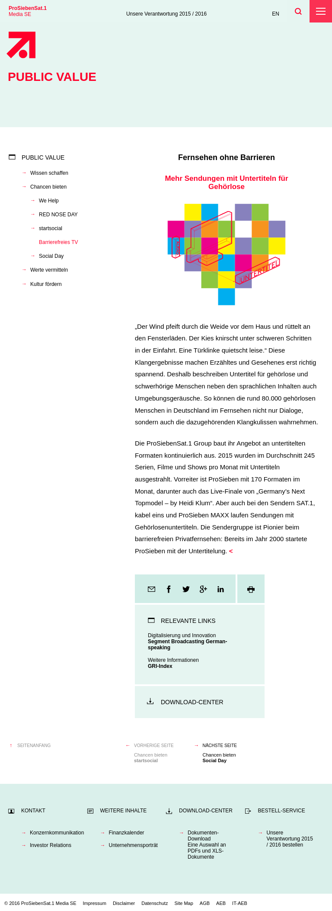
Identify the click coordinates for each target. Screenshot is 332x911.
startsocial (50, 228)
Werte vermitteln (49, 270)
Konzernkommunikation (54, 833)
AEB (221, 903)
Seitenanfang (34, 745)
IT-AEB (239, 903)
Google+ (204, 588)
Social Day (51, 256)
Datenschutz (154, 903)
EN (275, 14)
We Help (49, 201)
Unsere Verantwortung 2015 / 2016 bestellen (290, 839)
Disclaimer (124, 903)
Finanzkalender (126, 833)
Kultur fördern (46, 284)
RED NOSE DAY (58, 215)
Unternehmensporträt (133, 845)
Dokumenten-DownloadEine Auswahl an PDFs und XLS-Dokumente (207, 845)
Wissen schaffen (49, 173)
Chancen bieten (48, 187)
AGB (205, 903)
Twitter (186, 588)
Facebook (169, 588)
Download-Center (192, 702)
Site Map (183, 903)
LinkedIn (221, 588)
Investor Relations (50, 845)
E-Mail (152, 588)
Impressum (94, 903)
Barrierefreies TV (58, 242)
